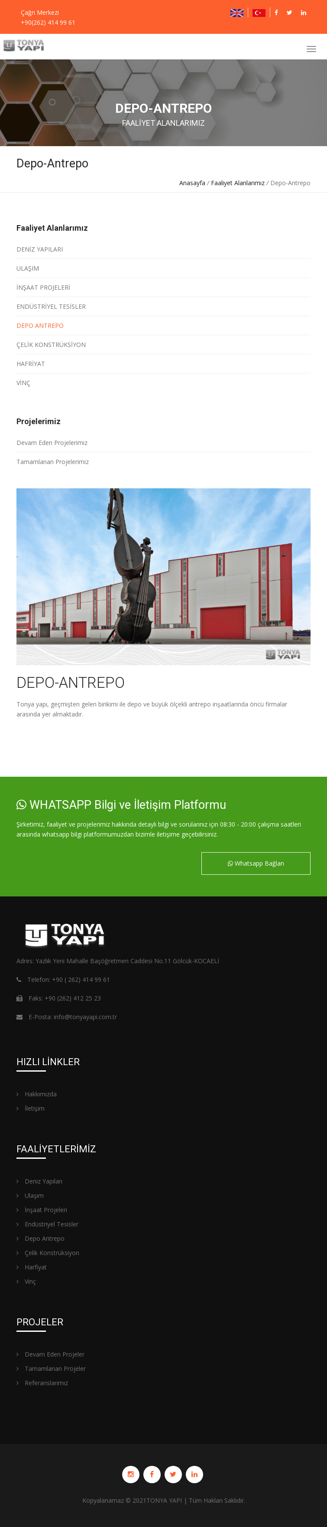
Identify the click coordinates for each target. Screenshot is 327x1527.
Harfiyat (31, 1267)
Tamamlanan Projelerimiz (52, 462)
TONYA (156, 1500)
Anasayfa (192, 183)
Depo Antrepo (40, 1238)
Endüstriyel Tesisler (47, 1224)
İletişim (30, 1108)
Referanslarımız (42, 1383)
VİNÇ (23, 383)
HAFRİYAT (30, 364)
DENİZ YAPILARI (39, 249)
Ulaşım (30, 1195)
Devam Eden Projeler (50, 1354)
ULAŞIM (27, 268)
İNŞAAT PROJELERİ (43, 287)
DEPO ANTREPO (40, 325)
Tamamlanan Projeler (51, 1368)
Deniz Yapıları (39, 1181)
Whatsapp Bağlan (256, 863)
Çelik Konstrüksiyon (47, 1253)
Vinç (26, 1281)
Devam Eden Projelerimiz (51, 442)
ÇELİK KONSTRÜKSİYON (51, 344)
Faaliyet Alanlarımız (238, 183)
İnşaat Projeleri (41, 1210)
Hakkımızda (36, 1094)
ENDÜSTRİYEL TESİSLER (51, 306)
